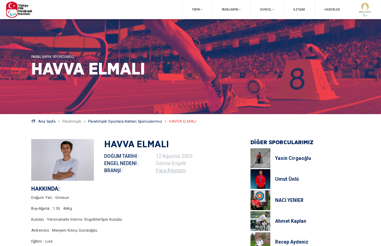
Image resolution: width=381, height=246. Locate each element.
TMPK (196, 9)
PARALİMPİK (230, 9)
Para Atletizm (171, 170)
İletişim (299, 9)
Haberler (332, 9)
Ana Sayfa (43, 121)
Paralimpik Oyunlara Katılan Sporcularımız (125, 121)
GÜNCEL (266, 9)
